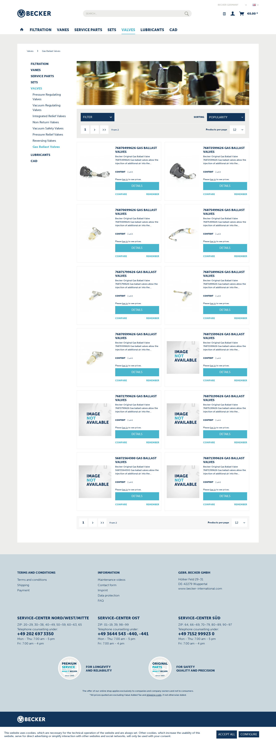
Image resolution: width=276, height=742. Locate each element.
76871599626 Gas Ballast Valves (224, 336)
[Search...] (137, 13)
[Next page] (94, 129)
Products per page (216, 129)
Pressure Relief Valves (48, 134)
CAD (34, 161)
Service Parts (42, 76)
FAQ (101, 600)
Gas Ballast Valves (46, 147)
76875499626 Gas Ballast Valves (224, 212)
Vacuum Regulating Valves (46, 107)
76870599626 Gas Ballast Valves (136, 336)
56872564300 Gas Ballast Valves (136, 460)
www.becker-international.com (200, 588)
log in (125, 179)
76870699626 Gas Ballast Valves (136, 212)
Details (136, 186)
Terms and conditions (32, 580)
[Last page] (104, 129)
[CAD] (173, 30)
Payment (23, 590)
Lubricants (40, 155)
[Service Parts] (88, 30)
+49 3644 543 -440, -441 (123, 633)
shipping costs (154, 695)
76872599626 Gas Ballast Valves (224, 150)
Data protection (108, 595)
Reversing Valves (44, 140)
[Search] (187, 13)
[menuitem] (137, 13)
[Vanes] (63, 30)
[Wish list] (224, 13)
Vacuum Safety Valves (48, 128)
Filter (87, 117)
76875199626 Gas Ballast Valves (224, 398)
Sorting (199, 117)
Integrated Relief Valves (49, 116)
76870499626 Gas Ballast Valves (136, 150)
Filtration (39, 64)
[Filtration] (41, 30)
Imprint (103, 590)
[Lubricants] (152, 30)
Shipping (23, 585)
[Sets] (112, 30)
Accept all (226, 734)
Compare (121, 194)
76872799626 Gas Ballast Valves (136, 398)
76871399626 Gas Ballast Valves (224, 460)
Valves (36, 88)
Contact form (107, 585)
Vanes (36, 70)
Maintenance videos (111, 580)
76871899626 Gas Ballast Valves (224, 274)
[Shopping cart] (248, 13)
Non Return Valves (46, 122)
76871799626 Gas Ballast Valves (136, 274)
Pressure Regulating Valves (47, 97)
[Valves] (128, 30)
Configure (249, 734)
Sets (34, 82)
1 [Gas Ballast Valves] (85, 129)
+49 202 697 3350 (35, 633)
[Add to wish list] (152, 194)
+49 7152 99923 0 (196, 633)
